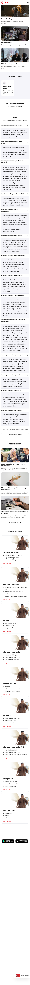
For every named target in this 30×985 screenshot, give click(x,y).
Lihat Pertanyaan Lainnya (15, 434)
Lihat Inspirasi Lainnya (15, 522)
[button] (15, 126)
